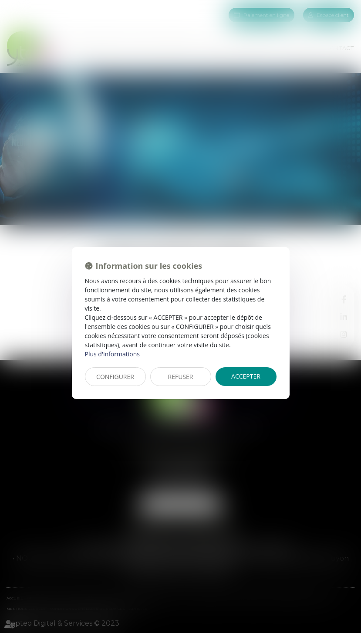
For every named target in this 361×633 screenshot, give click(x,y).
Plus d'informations (112, 354)
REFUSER (180, 376)
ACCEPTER (245, 376)
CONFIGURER (115, 376)
